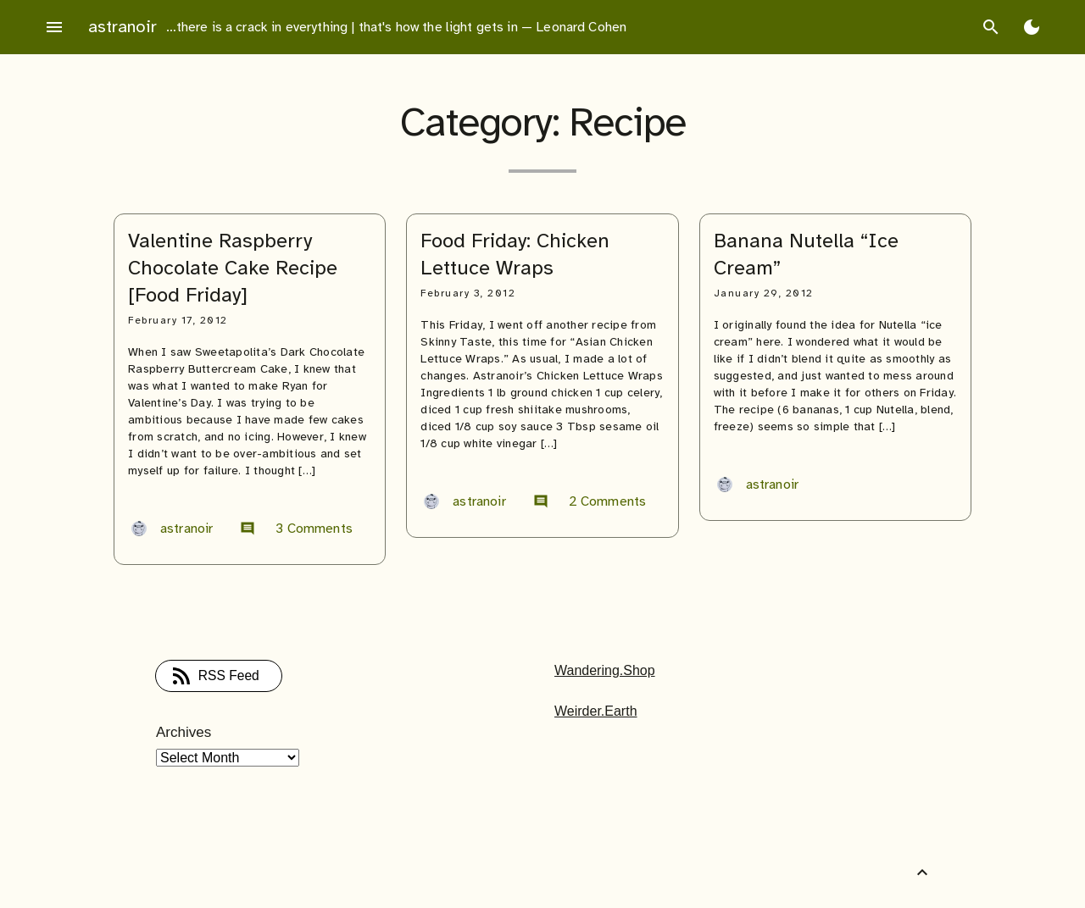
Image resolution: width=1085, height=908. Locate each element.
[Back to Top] (922, 872)
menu (54, 27)
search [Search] (991, 27)
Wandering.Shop (604, 670)
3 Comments (296, 528)
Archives (183, 732)
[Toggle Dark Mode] (1031, 27)
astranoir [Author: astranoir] (172, 528)
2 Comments (590, 501)
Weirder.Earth (595, 711)
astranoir (122, 26)
